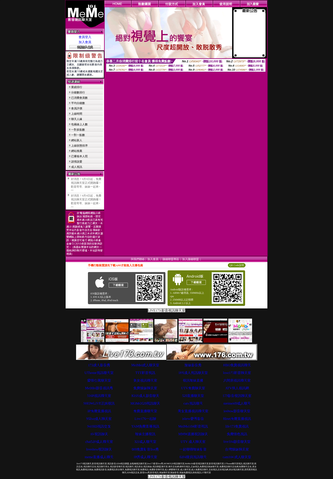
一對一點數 (78, 135)
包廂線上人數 (79, 124)
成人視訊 (76, 166)
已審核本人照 (79, 156)
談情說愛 (76, 161)
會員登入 (85, 37)
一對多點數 (78, 129)
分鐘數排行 (78, 92)
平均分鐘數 (78, 103)
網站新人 (76, 140)
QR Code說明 (236, 265)
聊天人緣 (76, 119)
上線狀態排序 (79, 145)
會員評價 (76, 108)
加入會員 (85, 42)
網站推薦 (76, 151)
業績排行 (76, 87)
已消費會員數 (79, 97)
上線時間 (76, 113)
